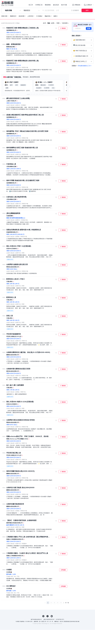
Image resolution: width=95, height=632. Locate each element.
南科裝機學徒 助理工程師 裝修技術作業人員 (22, 150)
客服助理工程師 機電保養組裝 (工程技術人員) (22, 30)
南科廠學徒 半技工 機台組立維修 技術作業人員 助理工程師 (27, 133)
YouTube (52, 618)
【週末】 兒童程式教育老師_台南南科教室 (21, 522)
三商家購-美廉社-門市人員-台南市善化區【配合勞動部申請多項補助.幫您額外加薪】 (28, 539)
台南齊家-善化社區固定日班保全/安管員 (20, 422)
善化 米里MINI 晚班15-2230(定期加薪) (20, 404)
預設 (48, 25)
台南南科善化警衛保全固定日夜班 (18, 371)
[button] (28, 96)
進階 (54, 18)
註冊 (88, 30)
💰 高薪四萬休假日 (82, 42)
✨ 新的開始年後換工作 (82, 58)
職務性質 (13, 18)
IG (43, 618)
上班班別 (30, 18)
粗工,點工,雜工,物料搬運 (15, 387)
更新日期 (4, 18)
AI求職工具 (38, 5)
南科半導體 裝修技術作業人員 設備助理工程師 (22, 182)
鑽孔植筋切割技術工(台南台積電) (18, 100)
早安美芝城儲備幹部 (13, 336)
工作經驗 (39, 18)
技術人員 (9, 318)
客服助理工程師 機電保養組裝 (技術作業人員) (22, 63)
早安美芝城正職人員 (13, 455)
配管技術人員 (11, 299)
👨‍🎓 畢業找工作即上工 (82, 63)
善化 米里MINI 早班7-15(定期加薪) (18, 248)
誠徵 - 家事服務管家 (13, 46)
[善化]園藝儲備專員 (13, 215)
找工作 (31, 5)
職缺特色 (48, 18)
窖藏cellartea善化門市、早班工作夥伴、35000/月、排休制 (27, 438)
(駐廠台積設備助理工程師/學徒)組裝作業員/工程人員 (25, 117)
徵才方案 (64, 5)
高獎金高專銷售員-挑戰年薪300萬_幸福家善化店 (23, 232)
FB (47, 618)
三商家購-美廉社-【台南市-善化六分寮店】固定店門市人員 (27, 555)
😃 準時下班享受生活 (82, 53)
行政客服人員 (11, 166)
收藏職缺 (56, 30)
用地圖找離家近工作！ (85, 68)
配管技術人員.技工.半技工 (15, 281)
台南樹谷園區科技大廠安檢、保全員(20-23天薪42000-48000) (28, 354)
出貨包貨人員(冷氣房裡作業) (16, 199)
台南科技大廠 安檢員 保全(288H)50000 (20, 490)
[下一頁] (64, 605)
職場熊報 (48, 5)
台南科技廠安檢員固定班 (15, 506)
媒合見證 (56, 5)
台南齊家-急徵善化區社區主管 (17, 266)
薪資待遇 (21, 18)
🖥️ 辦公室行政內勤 (82, 47)
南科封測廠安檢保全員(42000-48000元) (20, 473)
